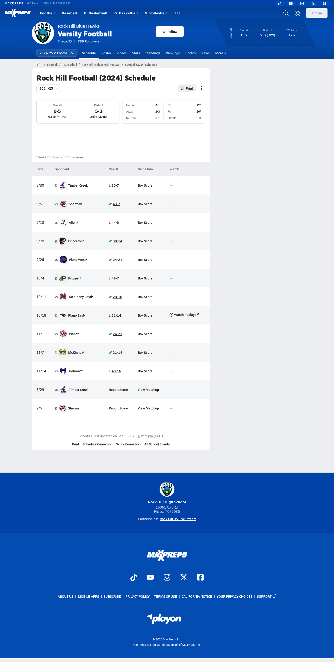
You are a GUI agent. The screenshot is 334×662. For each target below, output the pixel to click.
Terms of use (165, 596)
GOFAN (33, 3)
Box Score (145, 185)
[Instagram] (302, 3)
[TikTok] (280, 3)
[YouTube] (291, 3)
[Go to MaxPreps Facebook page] (200, 578)
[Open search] (286, 13)
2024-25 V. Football (56, 53)
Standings (152, 53)
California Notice (197, 596)
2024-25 (48, 88)
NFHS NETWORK (56, 3)
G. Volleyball (156, 13)
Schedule (89, 53)
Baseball (69, 13)
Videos (122, 53)
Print (75, 444)
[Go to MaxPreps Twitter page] (183, 578)
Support (266, 596)
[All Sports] (177, 13)
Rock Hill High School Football (101, 64)
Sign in (317, 13)
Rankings (173, 53)
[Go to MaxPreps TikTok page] (133, 578)
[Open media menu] (298, 13)
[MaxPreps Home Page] (38, 64)
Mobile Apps (88, 596)
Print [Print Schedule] (187, 88)
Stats (136, 53)
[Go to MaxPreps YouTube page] (150, 578)
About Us (65, 596)
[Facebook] (324, 3)
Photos (190, 53)
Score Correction (128, 444)
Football (47, 13)
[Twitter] (313, 3)
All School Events (157, 444)
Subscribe (112, 596)
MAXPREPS (14, 3)
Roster (106, 53)
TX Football (69, 64)
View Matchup (148, 389)
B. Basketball (95, 13)
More (220, 53)
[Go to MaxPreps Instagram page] (167, 578)
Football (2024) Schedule (141, 64)
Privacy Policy (137, 596)
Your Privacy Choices (234, 596)
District (102, 116)
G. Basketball (126, 13)
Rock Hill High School (167, 493)
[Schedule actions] (201, 88)
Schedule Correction (97, 444)
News (205, 53)
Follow (169, 31)
